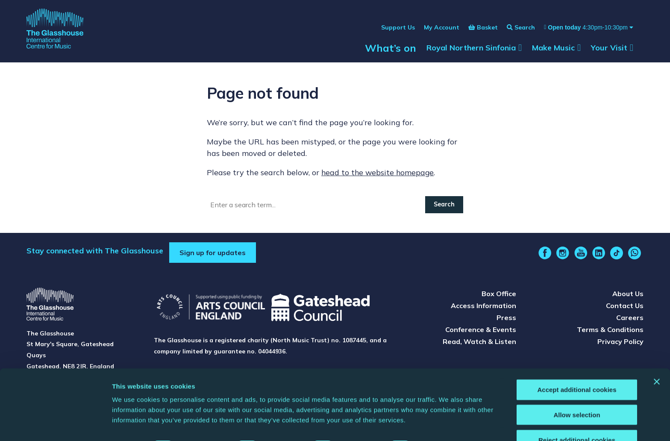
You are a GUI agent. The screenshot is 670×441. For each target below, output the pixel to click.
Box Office (499, 295)
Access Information (483, 307)
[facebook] (544, 254)
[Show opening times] (584, 31)
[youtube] (580, 254)
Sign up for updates (212, 254)
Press (506, 319)
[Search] (316, 206)
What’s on (390, 52)
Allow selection (576, 391)
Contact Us (625, 307)
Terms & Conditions (610, 331)
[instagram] (562, 254)
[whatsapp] (634, 254)
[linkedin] (598, 254)
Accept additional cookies (576, 366)
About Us (628, 295)
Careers (630, 319)
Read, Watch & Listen (479, 343)
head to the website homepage (378, 174)
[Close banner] (657, 358)
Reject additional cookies (576, 416)
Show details (448, 424)
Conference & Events (480, 331)
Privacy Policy (620, 343)
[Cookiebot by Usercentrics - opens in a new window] (55, 424)
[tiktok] (616, 254)
